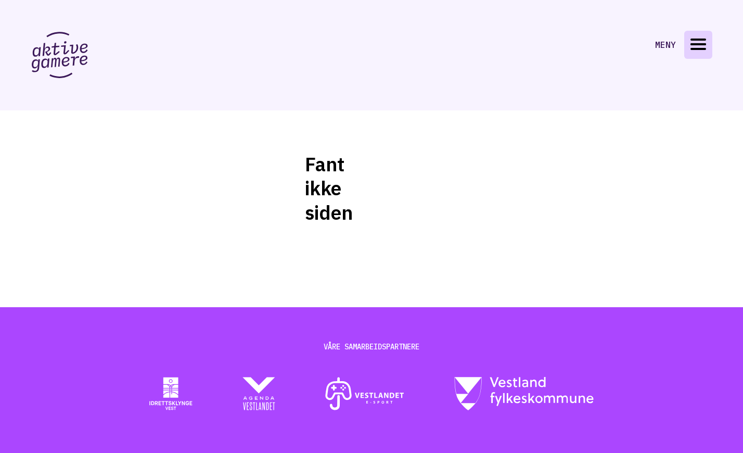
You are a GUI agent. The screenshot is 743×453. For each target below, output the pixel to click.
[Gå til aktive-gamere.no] (60, 55)
